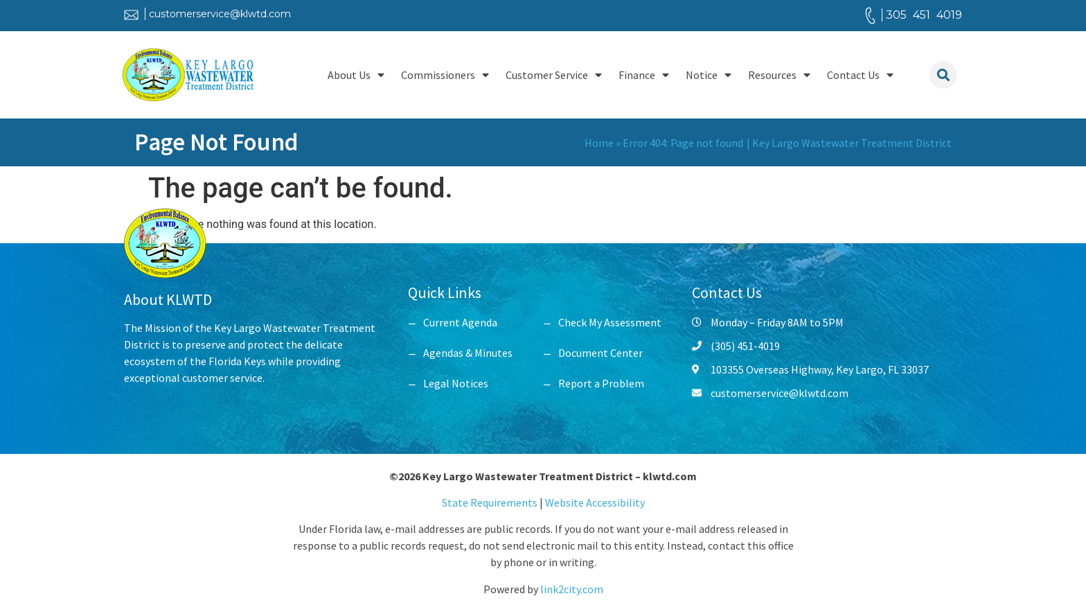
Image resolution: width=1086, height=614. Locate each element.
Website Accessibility (595, 502)
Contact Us (860, 74)
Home (599, 143)
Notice (708, 74)
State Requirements (491, 502)
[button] (943, 75)
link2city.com (571, 589)
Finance (643, 74)
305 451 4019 (924, 14)
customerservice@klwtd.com (220, 14)
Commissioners (445, 74)
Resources (779, 74)
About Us (356, 74)
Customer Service (554, 74)
